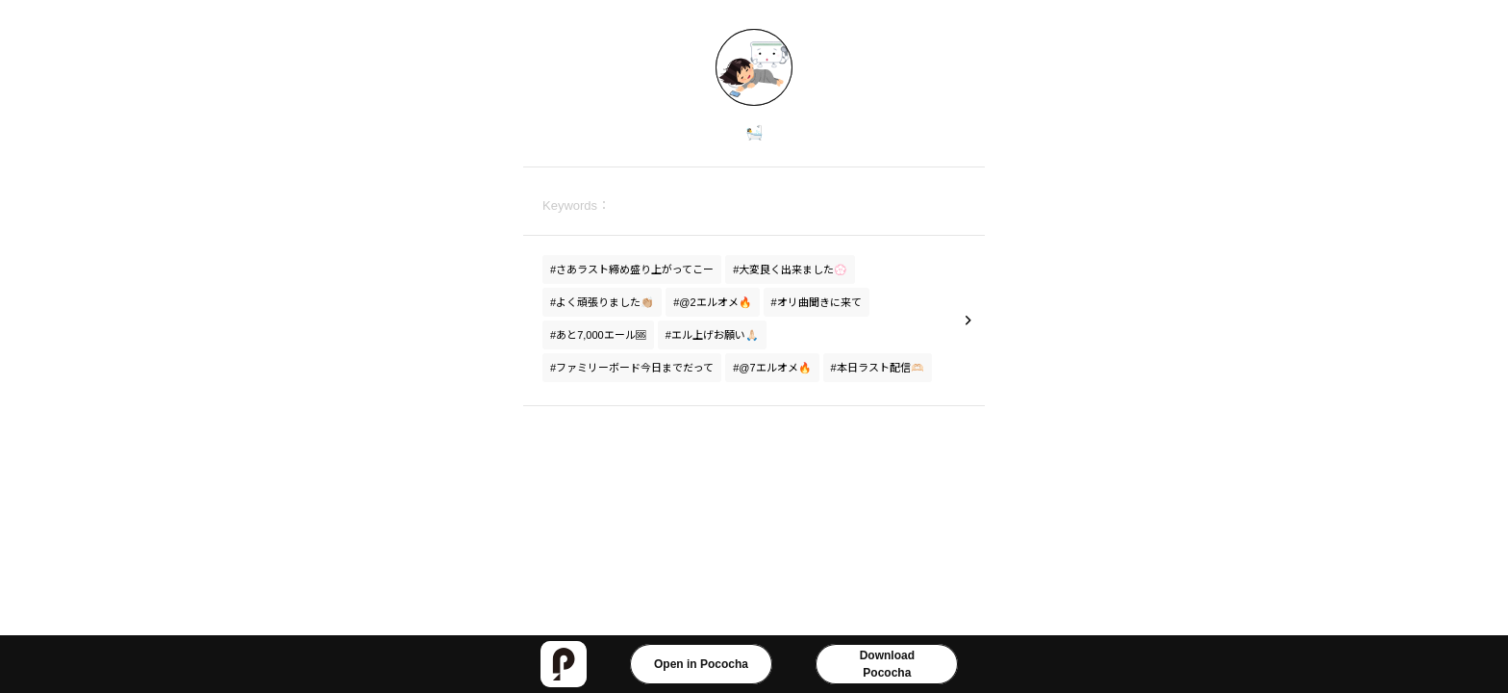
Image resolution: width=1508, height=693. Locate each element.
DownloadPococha (887, 664)
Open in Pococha (701, 664)
